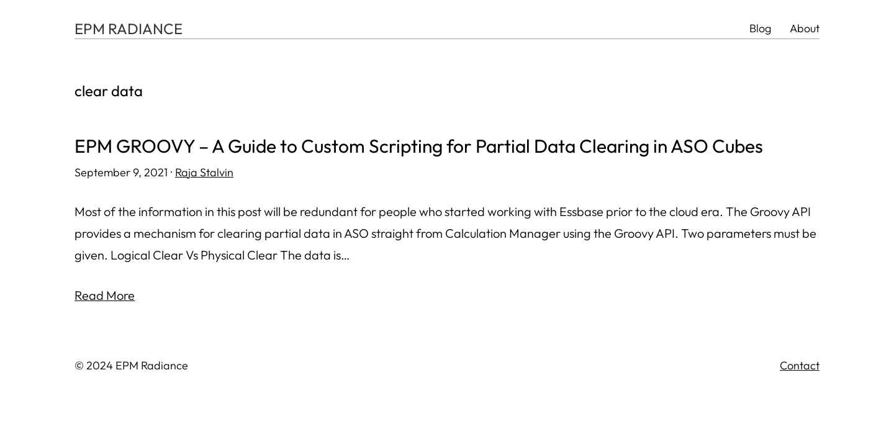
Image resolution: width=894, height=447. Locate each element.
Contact (800, 365)
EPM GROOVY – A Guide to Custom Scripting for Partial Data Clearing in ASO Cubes (418, 146)
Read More (104, 295)
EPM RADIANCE (128, 28)
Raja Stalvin (204, 172)
